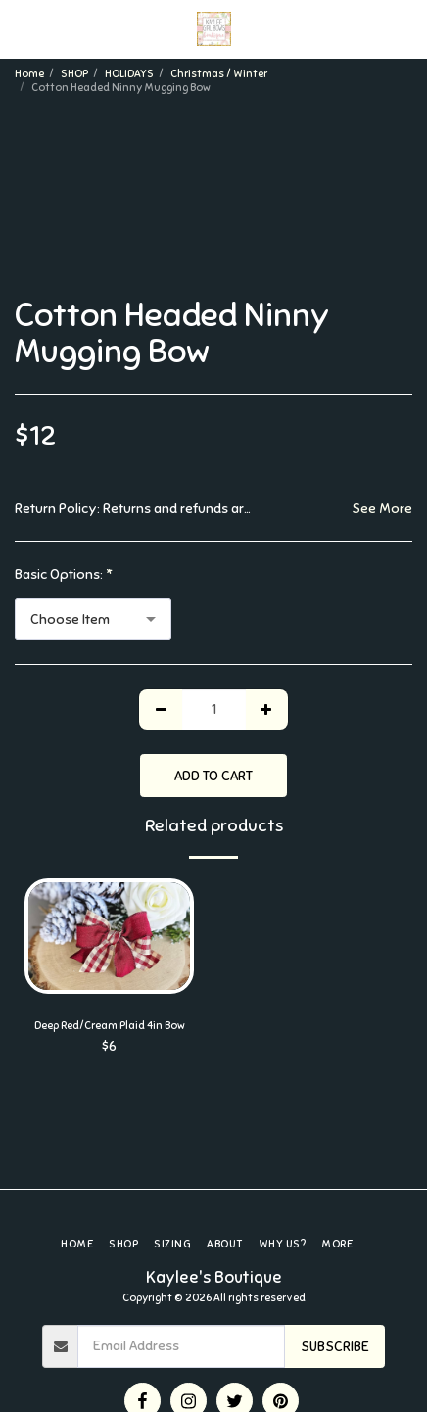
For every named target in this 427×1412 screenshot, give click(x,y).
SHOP (74, 73)
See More (382, 508)
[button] (21, 28)
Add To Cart (213, 776)
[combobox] (93, 619)
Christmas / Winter (218, 73)
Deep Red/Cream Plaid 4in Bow (109, 1025)
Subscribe (335, 1347)
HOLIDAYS (129, 73)
